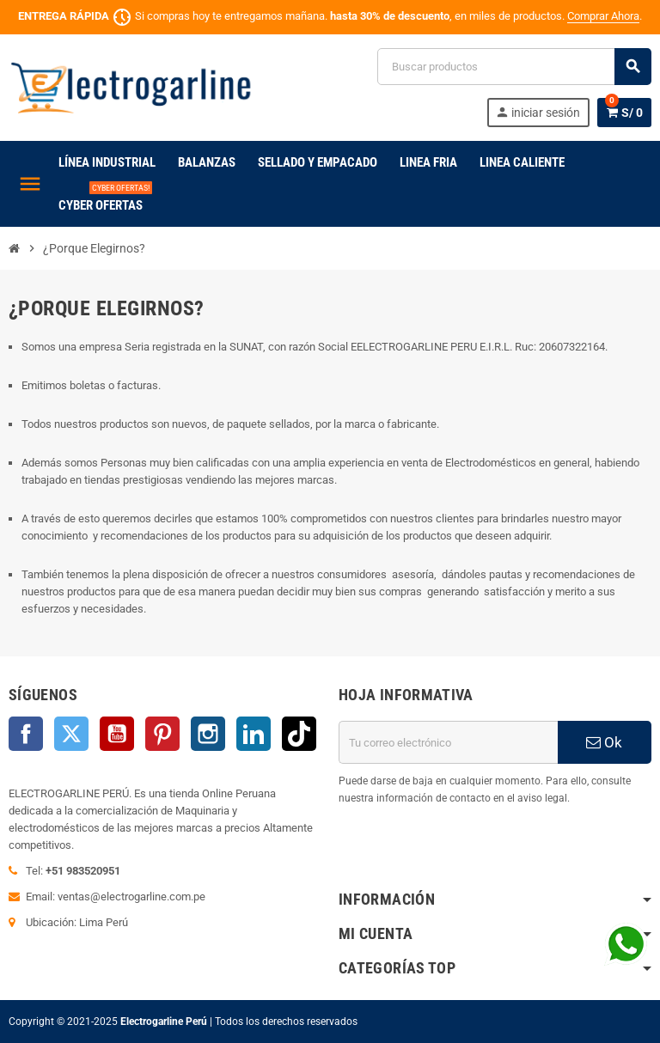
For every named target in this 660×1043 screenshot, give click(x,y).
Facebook (26, 734)
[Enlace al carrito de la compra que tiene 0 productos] (624, 112)
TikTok (299, 734)
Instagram (208, 734)
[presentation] (469, 850)
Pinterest (162, 734)
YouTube (117, 734)
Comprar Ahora (603, 15)
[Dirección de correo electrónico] (448, 742)
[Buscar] (514, 66)
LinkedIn (253, 734)
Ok (604, 742)
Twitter (71, 734)
